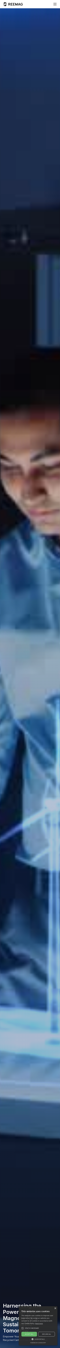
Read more (39, 1323)
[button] (54, 4)
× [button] (55, 1308)
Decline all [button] (46, 1334)
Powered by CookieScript (38, 1343)
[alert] (38, 1325)
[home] (13, 4)
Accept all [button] (29, 1334)
